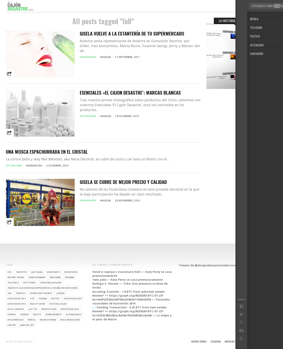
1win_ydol (99, 279)
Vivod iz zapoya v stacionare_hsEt (116, 272)
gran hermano (37, 277)
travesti (21, 293)
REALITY (37, 314)
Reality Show (37, 303)
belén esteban (48, 319)
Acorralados (74, 314)
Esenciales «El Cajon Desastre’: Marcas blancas (130, 93)
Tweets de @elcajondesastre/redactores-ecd (211, 265)
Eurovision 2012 (70, 309)
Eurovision (70, 272)
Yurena (43, 298)
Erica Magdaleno (70, 319)
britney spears (15, 277)
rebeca (32, 319)
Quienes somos (199, 341)
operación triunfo (41, 293)
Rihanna (69, 277)
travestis (21, 272)
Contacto (260, 341)
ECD (9, 272)
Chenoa (24, 314)
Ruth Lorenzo (15, 309)
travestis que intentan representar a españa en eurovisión (42, 288)
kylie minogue (15, 319)
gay (9, 293)
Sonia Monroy (53, 314)
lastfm (11, 325)
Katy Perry (29, 282)
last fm (32, 309)
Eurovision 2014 (16, 303)
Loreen (60, 293)
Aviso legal (245, 341)
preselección (48, 309)
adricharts (53, 272)
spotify (55, 298)
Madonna (55, 277)
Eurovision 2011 (16, 298)
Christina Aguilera (51, 282)
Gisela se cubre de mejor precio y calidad (123, 182)
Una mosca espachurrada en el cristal (47, 152)
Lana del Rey (27, 325)
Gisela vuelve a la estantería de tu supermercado (132, 33)
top (32, 298)
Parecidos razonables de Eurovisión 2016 (131, 301)
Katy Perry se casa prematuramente (137, 279)
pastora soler (57, 303)
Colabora (215, 341)
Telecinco (13, 282)
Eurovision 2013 (73, 298)
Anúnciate (230, 341)
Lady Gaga (37, 272)
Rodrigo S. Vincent (105, 283)
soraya (11, 314)
